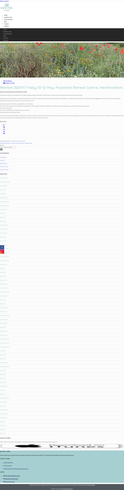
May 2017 (3, 394)
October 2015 (4, 413)
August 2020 (3, 323)
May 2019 (3, 354)
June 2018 (3, 370)
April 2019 (3, 358)
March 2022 (3, 280)
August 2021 (3, 296)
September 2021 (4, 292)
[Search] (1, 149)
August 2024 (3, 209)
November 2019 (4, 343)
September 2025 (5, 182)
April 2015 (3, 433)
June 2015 (3, 425)
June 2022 (3, 272)
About (6, 15)
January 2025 (4, 197)
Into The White (91, 485)
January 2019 (4, 362)
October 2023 (4, 229)
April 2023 (3, 241)
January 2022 (4, 284)
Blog (5, 21)
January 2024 (4, 225)
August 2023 (3, 233)
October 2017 (4, 386)
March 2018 (3, 382)
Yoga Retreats (8, 19)
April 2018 (3, 378)
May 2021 (3, 299)
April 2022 (3, 276)
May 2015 (3, 429)
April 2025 (3, 193)
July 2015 (2, 421)
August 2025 (3, 186)
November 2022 (4, 260)
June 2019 (3, 351)
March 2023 (3, 244)
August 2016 (3, 402)
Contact (6, 26)
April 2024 (3, 221)
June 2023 (3, 237)
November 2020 (4, 315)
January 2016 (4, 409)
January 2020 (4, 335)
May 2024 (3, 217)
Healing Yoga (8, 17)
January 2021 (4, 311)
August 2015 (3, 417)
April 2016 (3, 406)
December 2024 (4, 201)
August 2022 (3, 264)
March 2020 (3, 331)
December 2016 (4, 398)
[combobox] (7, 147)
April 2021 (3, 303)
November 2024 (4, 205)
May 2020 (3, 327)
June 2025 (3, 189)
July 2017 (2, 390)
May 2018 (3, 374)
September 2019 (5, 347)
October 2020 (4, 319)
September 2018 (5, 366)
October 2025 (4, 178)
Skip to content (4, 1)
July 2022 (2, 268)
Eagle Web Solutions (68, 489)
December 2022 (4, 256)
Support (6, 23)
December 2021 (4, 288)
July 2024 (3, 213)
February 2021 (4, 307)
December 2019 (4, 339)
